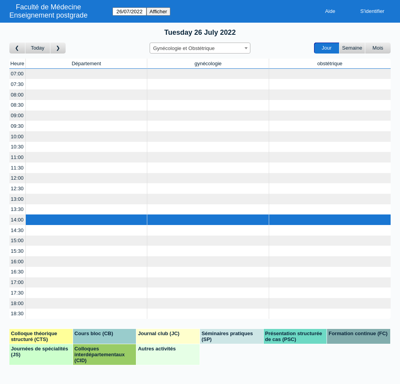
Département (86, 63)
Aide (330, 11)
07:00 (17, 74)
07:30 (17, 84)
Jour (327, 48)
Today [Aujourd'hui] (38, 48)
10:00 (17, 136)
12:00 (17, 178)
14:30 (17, 230)
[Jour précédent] (17, 48)
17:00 (17, 282)
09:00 (17, 115)
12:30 (17, 188)
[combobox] (200, 48)
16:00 (17, 261)
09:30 (17, 126)
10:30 (17, 147)
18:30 (17, 313)
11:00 (17, 157)
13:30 (17, 209)
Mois (378, 48)
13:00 (17, 199)
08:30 (17, 105)
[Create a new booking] (86, 74)
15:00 (17, 240)
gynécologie (208, 63)
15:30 (17, 251)
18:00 (17, 303)
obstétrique (329, 63)
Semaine (352, 48)
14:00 (17, 220)
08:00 (17, 95)
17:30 (17, 293)
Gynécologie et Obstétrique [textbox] (184, 48)
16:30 (17, 272)
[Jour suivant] (58, 48)
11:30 (17, 168)
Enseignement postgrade (48, 15)
